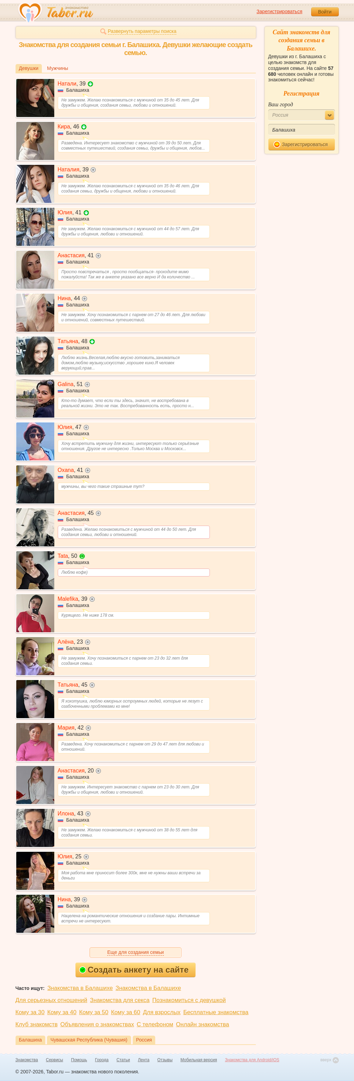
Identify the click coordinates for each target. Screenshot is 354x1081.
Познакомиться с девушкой (189, 1000)
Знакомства (27, 1059)
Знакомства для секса (119, 1000)
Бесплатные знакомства (215, 1012)
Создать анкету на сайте (134, 969)
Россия (144, 1040)
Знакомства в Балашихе (80, 988)
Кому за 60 (125, 1012)
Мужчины (57, 68)
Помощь (79, 1059)
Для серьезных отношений (51, 1000)
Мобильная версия (198, 1059)
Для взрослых (162, 1012)
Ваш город (280, 104)
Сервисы (54, 1059)
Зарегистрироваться (279, 11)
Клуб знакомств (37, 1024)
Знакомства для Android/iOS (252, 1059)
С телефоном (155, 1024)
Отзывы (165, 1059)
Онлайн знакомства (202, 1024)
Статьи (123, 1059)
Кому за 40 (61, 1012)
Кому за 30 (30, 1012)
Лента (143, 1059)
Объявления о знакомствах (97, 1024)
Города (102, 1059)
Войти (325, 12)
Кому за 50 (93, 1012)
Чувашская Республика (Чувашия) (88, 1040)
